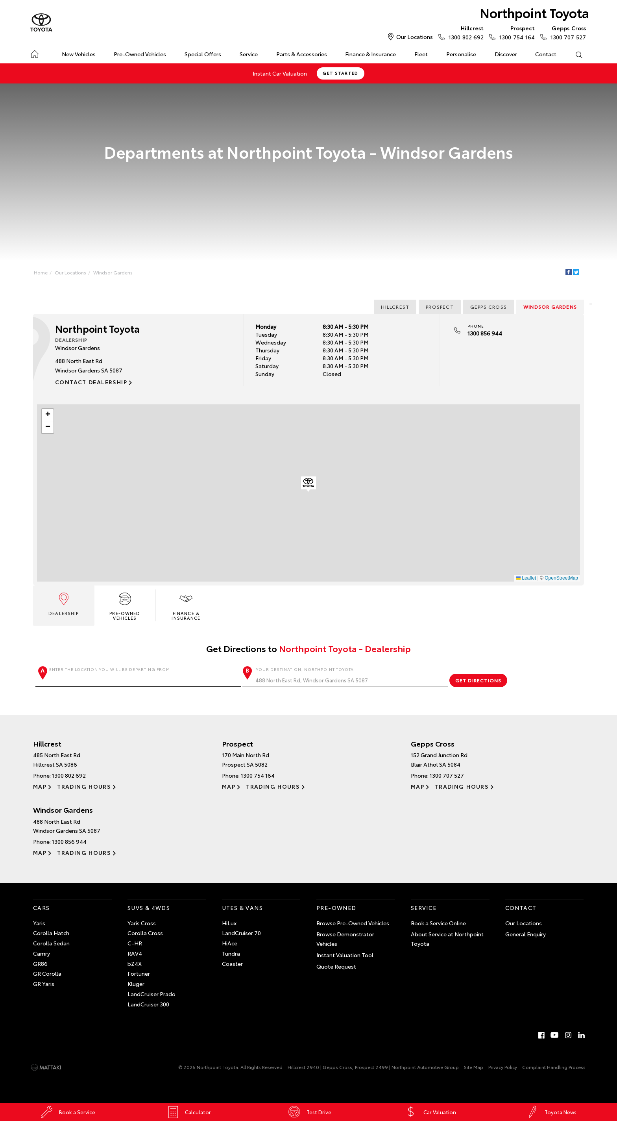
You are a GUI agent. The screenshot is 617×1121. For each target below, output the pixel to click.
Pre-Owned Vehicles (140, 54)
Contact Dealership (91, 382)
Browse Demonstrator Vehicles (345, 938)
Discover (506, 54)
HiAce (229, 943)
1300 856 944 (484, 333)
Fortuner (138, 973)
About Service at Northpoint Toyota (447, 938)
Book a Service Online (438, 923)
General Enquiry (525, 934)
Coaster (232, 963)
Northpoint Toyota (534, 12)
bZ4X (134, 963)
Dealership (63, 603)
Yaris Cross (141, 923)
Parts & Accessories (301, 54)
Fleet (421, 54)
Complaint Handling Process (554, 1067)
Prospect (440, 306)
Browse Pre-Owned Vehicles (352, 923)
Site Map (473, 1067)
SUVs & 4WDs (148, 908)
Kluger (135, 984)
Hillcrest (395, 306)
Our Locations (414, 37)
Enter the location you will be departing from (138, 676)
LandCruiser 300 (148, 1004)
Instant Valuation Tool (344, 955)
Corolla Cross (145, 933)
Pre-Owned (336, 908)
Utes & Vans (242, 908)
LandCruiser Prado (151, 994)
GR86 (40, 963)
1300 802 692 (464, 32)
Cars (41, 908)
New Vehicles (79, 54)
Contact (545, 54)
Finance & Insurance (370, 54)
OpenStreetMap (561, 578)
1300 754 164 (515, 32)
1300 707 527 (566, 32)
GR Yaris (43, 984)
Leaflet (526, 578)
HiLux (229, 923)
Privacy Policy (502, 1067)
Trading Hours (84, 786)
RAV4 (134, 953)
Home (34, 53)
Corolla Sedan (51, 943)
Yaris (39, 923)
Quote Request (336, 966)
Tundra (231, 953)
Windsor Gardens (113, 272)
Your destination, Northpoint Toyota (345, 676)
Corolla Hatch (51, 933)
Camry (41, 953)
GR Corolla (47, 973)
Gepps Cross (488, 306)
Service (249, 54)
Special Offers (203, 54)
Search (574, 54)
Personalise (461, 54)
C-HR (134, 943)
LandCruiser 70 (241, 933)
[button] (308, 484)
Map (39, 786)
